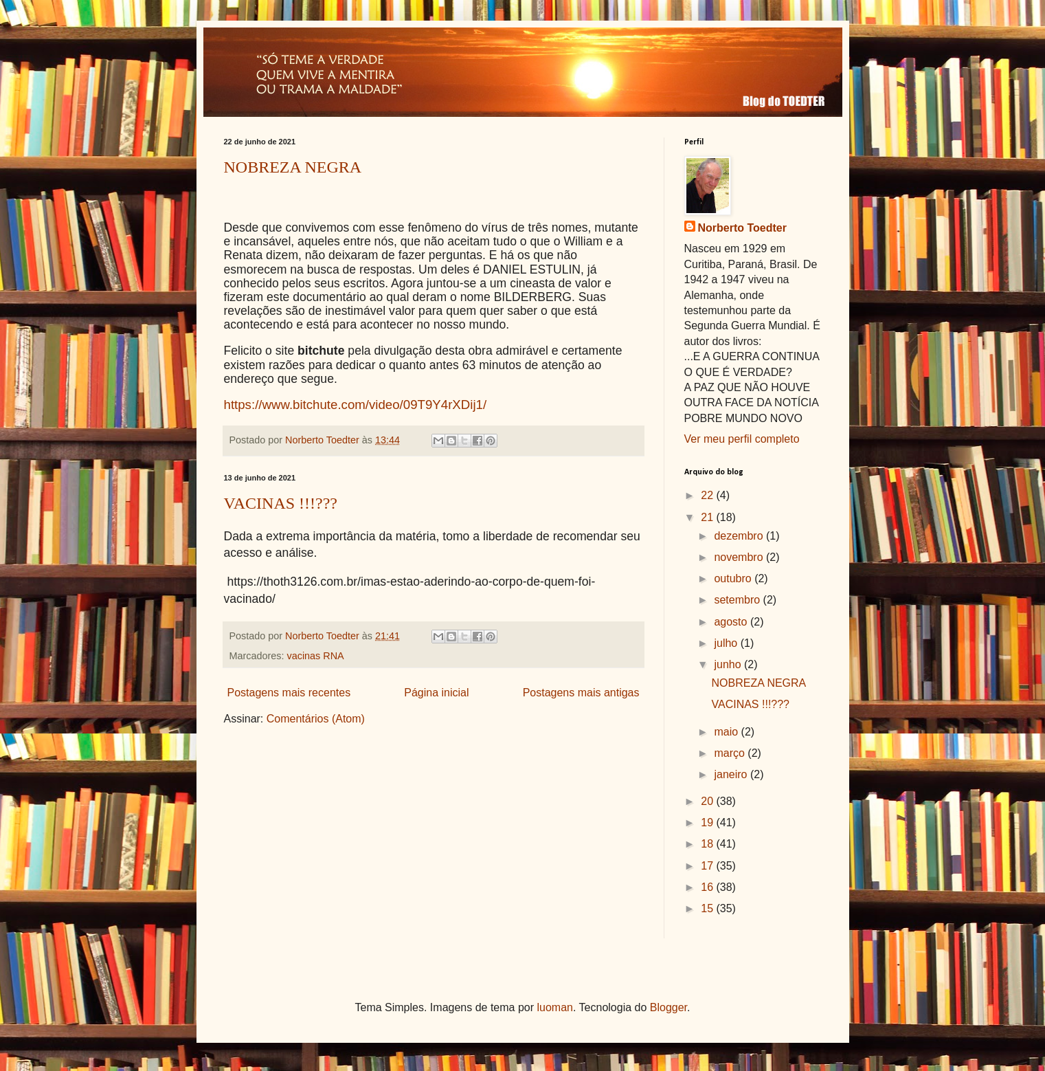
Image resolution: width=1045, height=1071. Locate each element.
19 (708, 822)
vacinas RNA (315, 655)
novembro (740, 557)
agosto (732, 622)
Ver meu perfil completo (742, 439)
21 (708, 517)
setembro (738, 600)
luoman (555, 1007)
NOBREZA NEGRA (293, 167)
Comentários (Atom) (316, 719)
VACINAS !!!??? (281, 503)
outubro (734, 578)
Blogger (668, 1007)
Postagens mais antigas (581, 692)
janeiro (732, 774)
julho (727, 643)
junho (729, 664)
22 (708, 495)
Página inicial (436, 692)
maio (727, 732)
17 (708, 866)
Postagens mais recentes (289, 692)
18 (708, 844)
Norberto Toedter (742, 228)
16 (708, 887)
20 (708, 801)
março (731, 753)
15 (708, 908)
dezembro (740, 536)
